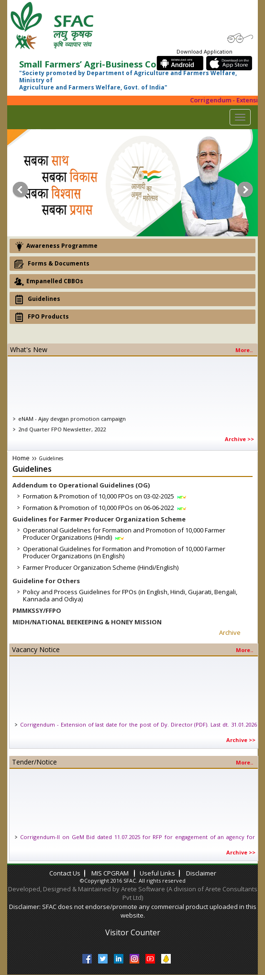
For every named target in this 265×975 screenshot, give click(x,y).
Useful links (157, 873)
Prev (19, 189)
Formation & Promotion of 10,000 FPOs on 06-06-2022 (105, 507)
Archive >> (239, 439)
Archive (230, 632)
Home (21, 458)
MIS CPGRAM (110, 873)
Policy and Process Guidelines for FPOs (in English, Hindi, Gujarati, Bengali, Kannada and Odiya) (130, 595)
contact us (64, 873)
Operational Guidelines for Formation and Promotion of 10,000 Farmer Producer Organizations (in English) (124, 552)
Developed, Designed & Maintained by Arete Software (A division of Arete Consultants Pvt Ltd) (132, 893)
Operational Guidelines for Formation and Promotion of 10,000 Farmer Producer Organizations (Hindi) (124, 534)
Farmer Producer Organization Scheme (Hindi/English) (100, 567)
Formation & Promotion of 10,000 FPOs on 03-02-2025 (105, 496)
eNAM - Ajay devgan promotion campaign (72, 424)
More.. (244, 650)
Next (245, 189)
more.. (244, 350)
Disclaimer (201, 873)
